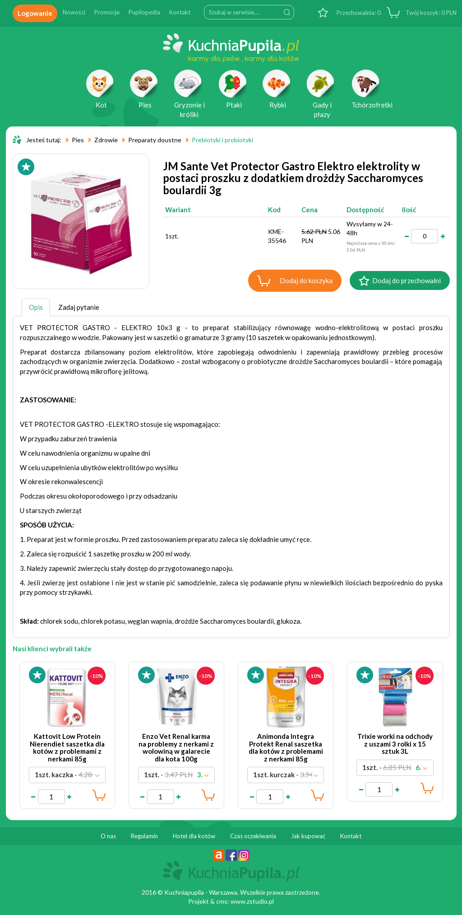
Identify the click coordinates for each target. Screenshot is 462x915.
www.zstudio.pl (252, 901)
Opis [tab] (36, 307)
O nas (108, 836)
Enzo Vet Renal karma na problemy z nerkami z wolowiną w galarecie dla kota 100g (176, 747)
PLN (430, 12)
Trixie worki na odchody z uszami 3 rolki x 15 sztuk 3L (395, 743)
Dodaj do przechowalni (406, 280)
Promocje (107, 12)
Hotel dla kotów (194, 836)
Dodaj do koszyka (306, 280)
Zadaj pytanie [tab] (78, 307)
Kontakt (179, 12)
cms (221, 901)
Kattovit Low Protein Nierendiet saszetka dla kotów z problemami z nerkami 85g (67, 747)
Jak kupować (308, 836)
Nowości (74, 12)
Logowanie (35, 13)
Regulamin (144, 836)
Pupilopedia (144, 12)
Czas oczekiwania (253, 836)
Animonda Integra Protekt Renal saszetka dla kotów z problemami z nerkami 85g (286, 747)
